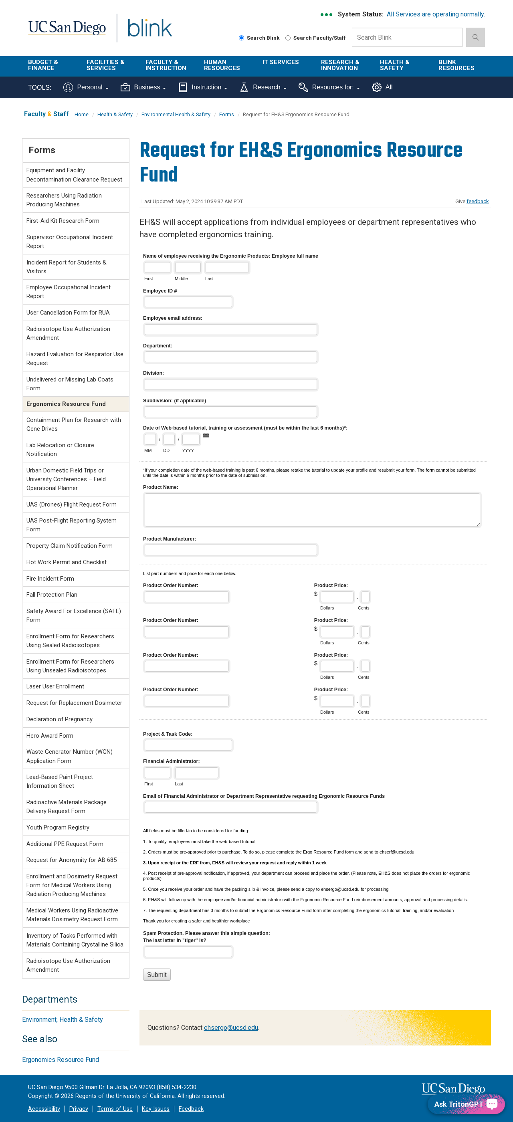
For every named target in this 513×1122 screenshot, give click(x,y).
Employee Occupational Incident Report (68, 292)
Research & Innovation (340, 65)
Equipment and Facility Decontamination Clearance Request (74, 175)
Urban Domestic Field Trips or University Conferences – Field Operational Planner (66, 479)
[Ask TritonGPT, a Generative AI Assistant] (466, 1104)
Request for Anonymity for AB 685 (71, 860)
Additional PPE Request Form (64, 844)
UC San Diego (66, 33)
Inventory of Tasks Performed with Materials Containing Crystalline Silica (74, 940)
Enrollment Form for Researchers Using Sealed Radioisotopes (70, 641)
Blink (150, 33)
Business (143, 87)
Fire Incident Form (50, 578)
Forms (226, 114)
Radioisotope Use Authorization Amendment (68, 333)
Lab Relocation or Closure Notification (60, 450)
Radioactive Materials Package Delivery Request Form (66, 807)
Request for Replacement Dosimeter (74, 702)
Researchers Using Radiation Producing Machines (64, 200)
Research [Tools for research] (262, 87)
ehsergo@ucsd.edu (231, 1027)
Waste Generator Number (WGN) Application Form (69, 756)
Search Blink (259, 37)
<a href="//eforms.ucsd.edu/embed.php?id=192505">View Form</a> (315, 625)
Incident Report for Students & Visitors (66, 267)
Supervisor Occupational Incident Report (69, 242)
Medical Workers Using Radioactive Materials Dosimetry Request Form (72, 915)
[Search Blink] (241, 37)
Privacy (78, 1109)
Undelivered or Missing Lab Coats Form (69, 384)
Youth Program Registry (57, 827)
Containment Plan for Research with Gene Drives (73, 424)
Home (82, 114)
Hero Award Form (49, 735)
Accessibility (44, 1109)
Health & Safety (395, 65)
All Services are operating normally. (436, 14)
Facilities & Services (106, 65)
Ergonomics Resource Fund (60, 1059)
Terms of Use (115, 1109)
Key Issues (156, 1109)
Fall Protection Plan (51, 594)
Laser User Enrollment (55, 686)
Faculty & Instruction (165, 65)
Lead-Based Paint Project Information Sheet (59, 781)
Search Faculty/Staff (315, 37)
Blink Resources (456, 65)
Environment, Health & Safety (62, 1019)
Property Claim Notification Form (69, 545)
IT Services (281, 62)
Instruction (202, 87)
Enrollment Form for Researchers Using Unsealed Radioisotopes (70, 666)
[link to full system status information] (327, 15)
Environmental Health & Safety (175, 114)
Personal (85, 87)
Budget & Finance (43, 65)
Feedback (191, 1109)
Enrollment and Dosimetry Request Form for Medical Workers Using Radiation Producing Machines (71, 885)
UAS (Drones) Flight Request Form (71, 504)
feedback (478, 201)
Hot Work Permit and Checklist (66, 562)
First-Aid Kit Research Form (62, 220)
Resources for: (329, 87)
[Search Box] (407, 37)
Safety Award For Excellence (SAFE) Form (73, 615)
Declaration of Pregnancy (59, 719)
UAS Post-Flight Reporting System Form (71, 525)
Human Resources (222, 65)
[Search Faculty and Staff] (288, 37)
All (382, 87)
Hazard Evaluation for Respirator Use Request (74, 359)
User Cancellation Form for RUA (68, 312)
